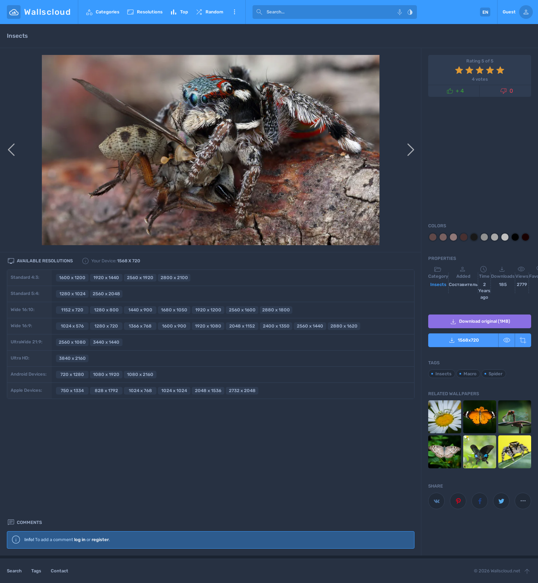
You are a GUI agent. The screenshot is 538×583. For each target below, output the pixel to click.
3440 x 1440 (106, 342)
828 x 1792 (106, 390)
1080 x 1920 (106, 374)
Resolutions (144, 12)
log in (79, 424)
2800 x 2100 (174, 277)
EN (485, 12)
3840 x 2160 (72, 358)
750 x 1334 (72, 390)
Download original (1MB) (479, 322)
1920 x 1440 (106, 277)
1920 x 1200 (208, 309)
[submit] (259, 12)
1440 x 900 (140, 309)
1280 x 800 (106, 309)
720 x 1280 (72, 374)
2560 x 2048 (106, 293)
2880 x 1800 (276, 309)
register (100, 424)
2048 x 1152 (242, 326)
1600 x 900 (174, 326)
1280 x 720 (106, 326)
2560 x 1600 (242, 309)
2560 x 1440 (310, 326)
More (234, 12)
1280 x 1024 (72, 293)
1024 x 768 (140, 390)
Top (178, 12)
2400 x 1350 (276, 326)
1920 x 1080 (208, 326)
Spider (495, 373)
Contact (59, 570)
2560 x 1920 (140, 277)
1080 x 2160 (140, 374)
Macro (470, 373)
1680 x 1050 (174, 309)
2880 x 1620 (344, 326)
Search (14, 570)
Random (209, 12)
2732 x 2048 (242, 390)
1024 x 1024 (174, 390)
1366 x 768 (140, 326)
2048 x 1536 (208, 390)
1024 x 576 (72, 326)
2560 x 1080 (72, 342)
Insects (438, 284)
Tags (36, 570)
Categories (102, 12)
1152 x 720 (72, 309)
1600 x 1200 (72, 277)
